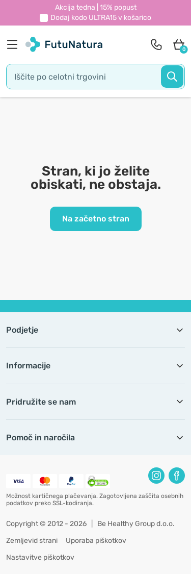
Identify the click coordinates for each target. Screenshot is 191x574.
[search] (95, 76)
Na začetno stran (95, 218)
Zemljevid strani (32, 540)
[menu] (14, 44)
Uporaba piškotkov (96, 540)
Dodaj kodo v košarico (100, 17)
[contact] (156, 44)
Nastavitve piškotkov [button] (40, 557)
